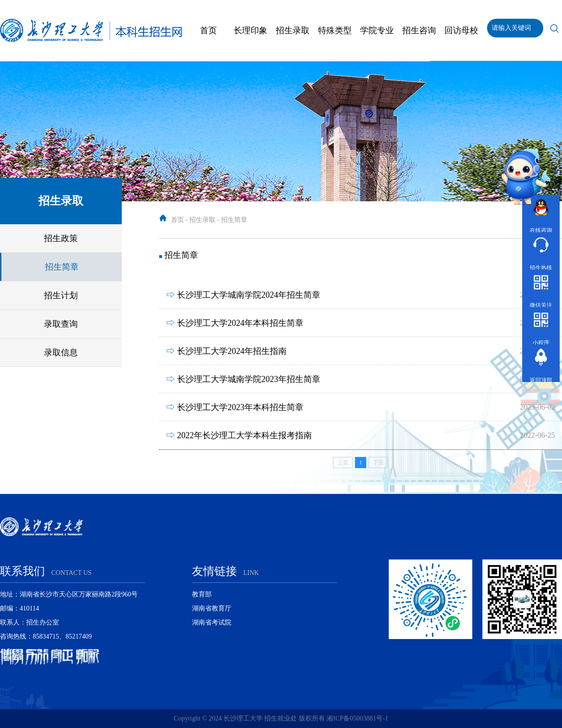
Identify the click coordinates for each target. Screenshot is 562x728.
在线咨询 (541, 215)
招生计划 (61, 295)
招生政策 (61, 238)
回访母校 (461, 30)
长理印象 (250, 30)
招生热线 (541, 252)
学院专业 (377, 30)
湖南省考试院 (211, 622)
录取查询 (61, 324)
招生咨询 (419, 30)
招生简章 (62, 267)
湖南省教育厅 (211, 608)
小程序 (541, 327)
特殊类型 (335, 30)
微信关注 (541, 290)
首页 (208, 30)
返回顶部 (541, 364)
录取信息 (61, 352)
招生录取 (293, 30)
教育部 (202, 594)
